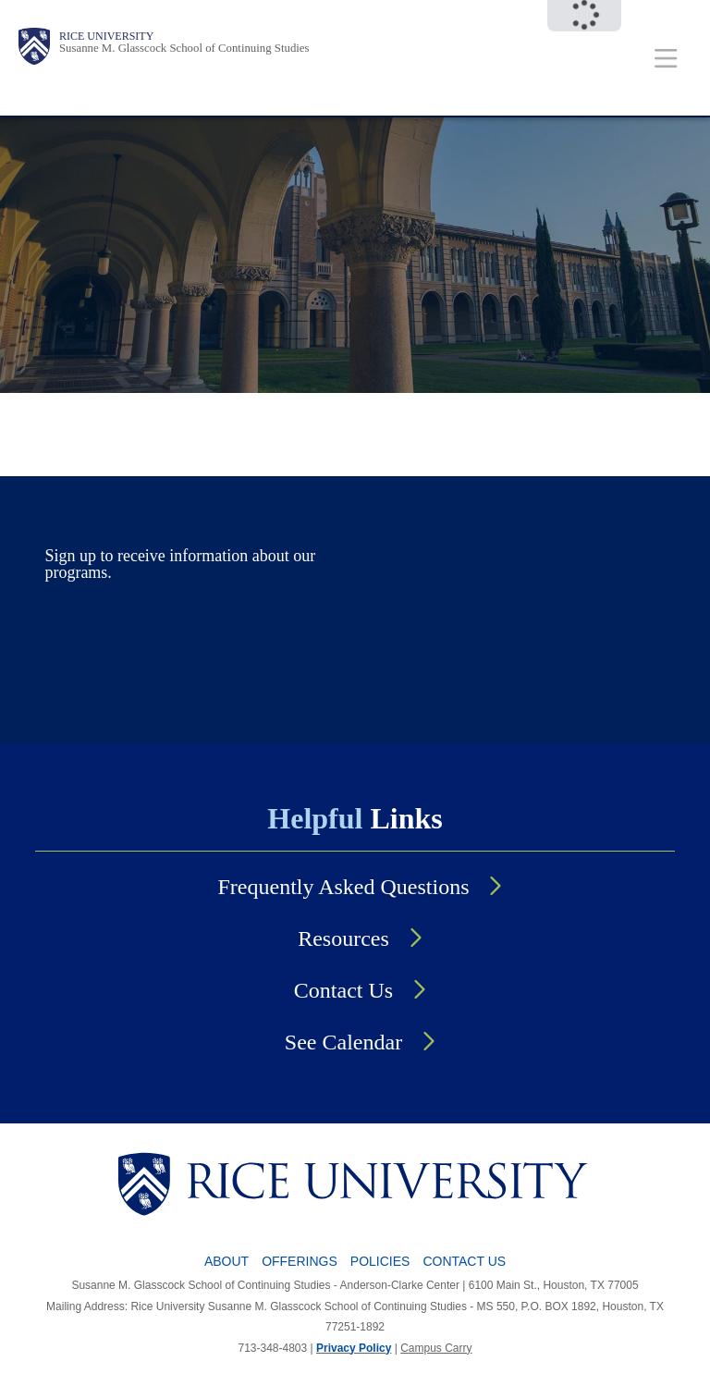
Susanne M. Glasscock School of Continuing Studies (184, 48)
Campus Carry (435, 1348)
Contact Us (343, 990)
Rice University (106, 36)
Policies (380, 1261)
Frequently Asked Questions (344, 887)
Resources (343, 938)
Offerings (299, 1261)
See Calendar (343, 1042)
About (226, 1261)
